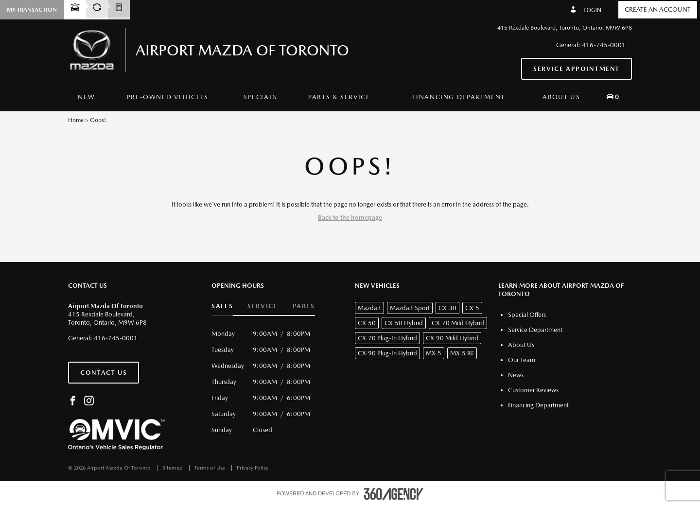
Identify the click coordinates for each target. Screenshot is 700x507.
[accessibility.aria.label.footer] (393, 494)
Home (76, 120)
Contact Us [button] (103, 372)
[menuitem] (86, 97)
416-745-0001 (604, 45)
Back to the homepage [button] (350, 217)
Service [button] (262, 306)
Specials (260, 97)
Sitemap (173, 468)
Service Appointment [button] (576, 68)
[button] (613, 96)
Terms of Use (210, 468)
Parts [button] (304, 306)
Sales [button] (222, 306)
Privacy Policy (252, 468)
